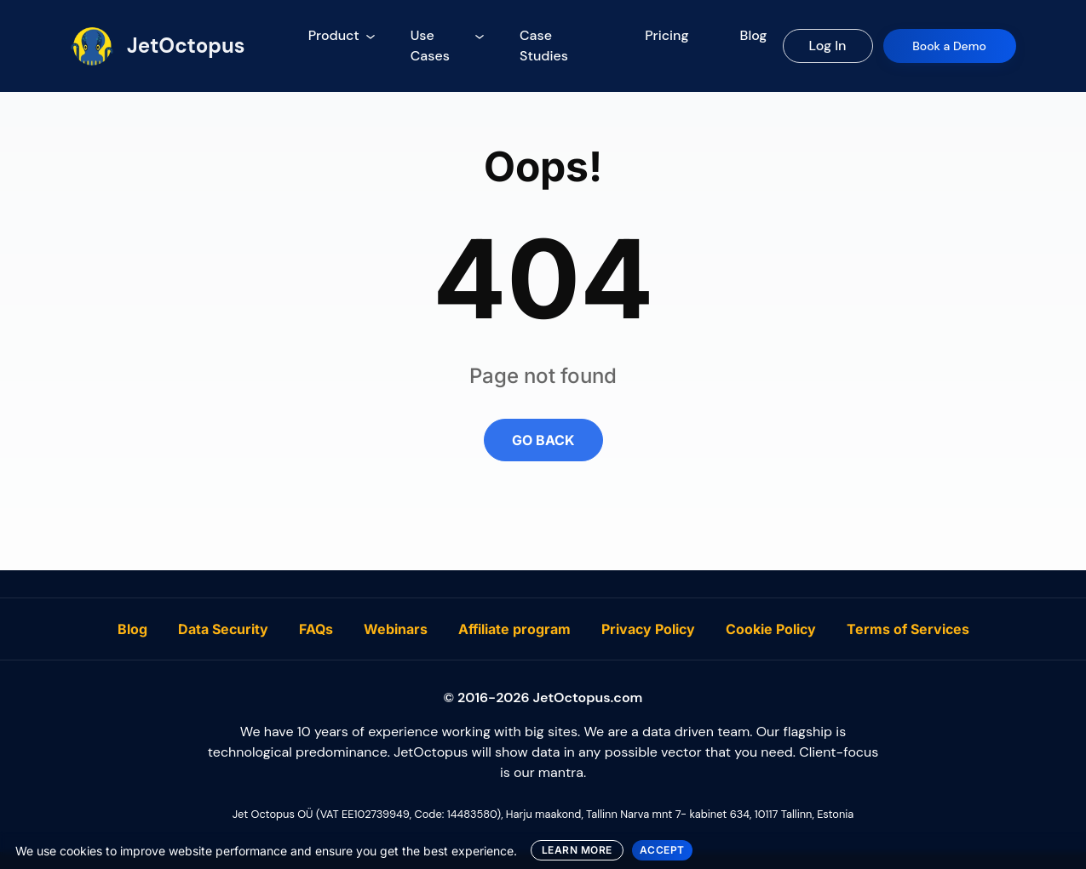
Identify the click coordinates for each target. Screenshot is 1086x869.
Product (333, 35)
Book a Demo (949, 46)
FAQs (316, 628)
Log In (828, 45)
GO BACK (543, 440)
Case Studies (544, 45)
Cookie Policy (771, 628)
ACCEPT (662, 849)
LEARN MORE (577, 849)
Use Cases (430, 45)
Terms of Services (908, 628)
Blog (753, 35)
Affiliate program (514, 628)
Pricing (666, 35)
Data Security (223, 628)
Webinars (396, 628)
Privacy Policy (648, 628)
